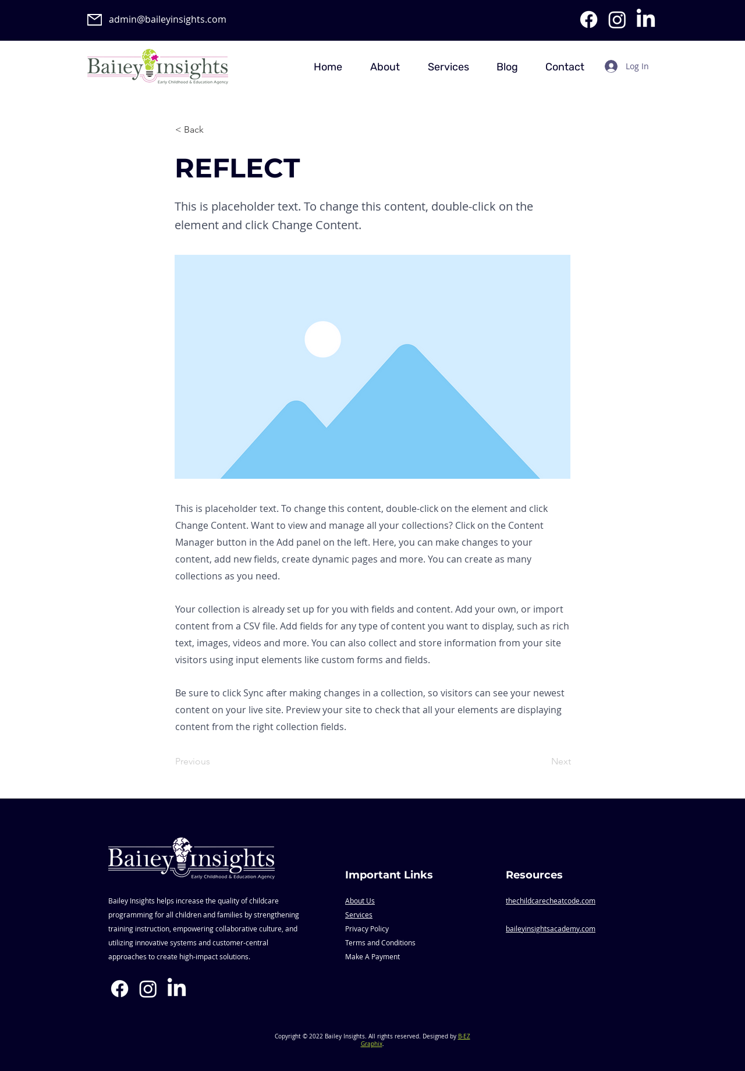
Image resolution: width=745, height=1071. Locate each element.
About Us (360, 900)
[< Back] (213, 129)
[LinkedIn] (645, 19)
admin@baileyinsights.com (167, 19)
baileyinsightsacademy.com (550, 928)
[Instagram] (617, 19)
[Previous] (213, 762)
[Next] (542, 762)
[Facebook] (588, 19)
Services (358, 914)
